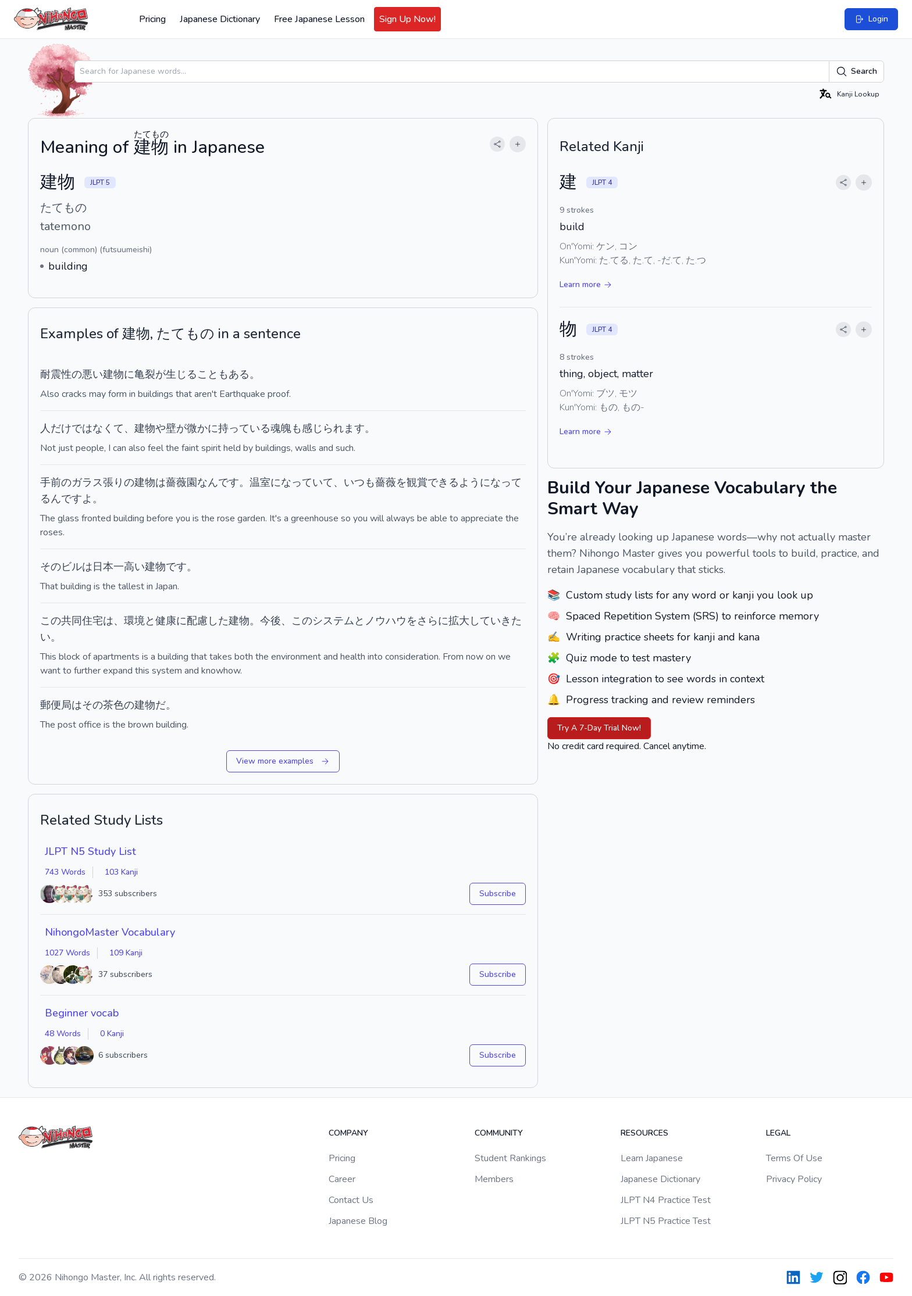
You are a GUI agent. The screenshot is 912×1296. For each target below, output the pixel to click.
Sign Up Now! (407, 19)
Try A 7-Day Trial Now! (599, 727)
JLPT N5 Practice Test (666, 1221)
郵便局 (56, 705)
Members (494, 1179)
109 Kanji (125, 952)
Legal (778, 1133)
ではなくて (98, 428)
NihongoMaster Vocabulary (110, 932)
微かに (202, 428)
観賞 (417, 482)
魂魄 (280, 428)
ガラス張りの (103, 482)
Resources (644, 1133)
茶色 (113, 705)
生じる (181, 374)
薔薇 (176, 482)
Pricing (152, 19)
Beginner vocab (82, 1013)
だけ (61, 428)
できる (443, 482)
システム (333, 621)
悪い (92, 374)
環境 (134, 621)
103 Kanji (121, 872)
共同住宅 (82, 621)
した (218, 621)
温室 (260, 482)
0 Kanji (112, 1033)
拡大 (458, 621)
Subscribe (497, 893)
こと (207, 374)
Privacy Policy (794, 1179)
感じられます (333, 428)
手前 (50, 482)
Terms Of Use (794, 1158)
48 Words (63, 1033)
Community (499, 1133)
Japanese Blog (358, 1221)
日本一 (108, 567)
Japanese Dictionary (220, 19)
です (176, 567)
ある (239, 374)
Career (342, 1179)
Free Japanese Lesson (319, 19)
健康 (165, 621)
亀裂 (144, 374)
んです (223, 482)
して (479, 621)
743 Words (65, 872)
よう (469, 482)
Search (856, 71)
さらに (432, 621)
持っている (244, 428)
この (50, 621)
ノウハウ (386, 621)
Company (348, 1133)
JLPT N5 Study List (90, 851)
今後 (270, 621)
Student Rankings (510, 1158)
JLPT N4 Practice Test (666, 1200)
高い (134, 567)
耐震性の (61, 374)
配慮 (197, 621)
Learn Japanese (652, 1158)
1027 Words (67, 952)
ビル (71, 567)
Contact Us (351, 1200)
